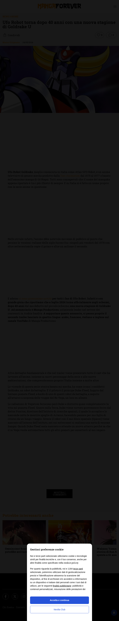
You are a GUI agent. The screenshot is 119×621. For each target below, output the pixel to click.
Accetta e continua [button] (59, 600)
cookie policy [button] (71, 562)
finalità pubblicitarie (62, 586)
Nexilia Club (59, 609)
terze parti (78, 568)
